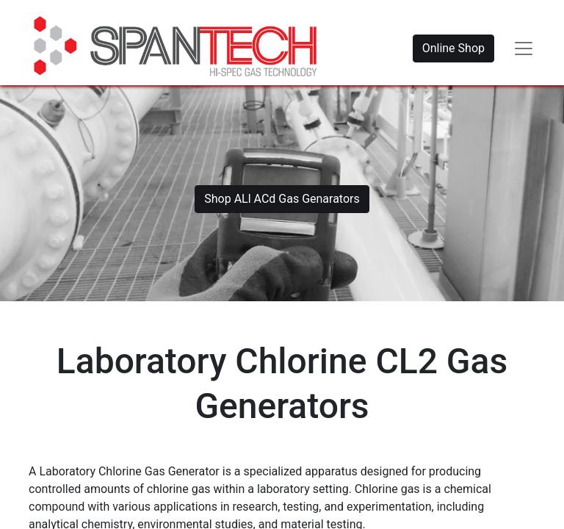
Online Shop (453, 48)
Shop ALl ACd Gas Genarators (282, 199)
